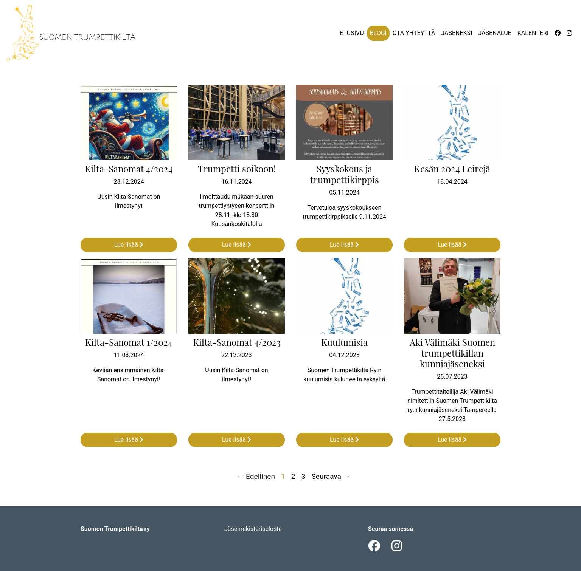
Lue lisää (128, 244)
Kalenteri (532, 33)
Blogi (378, 33)
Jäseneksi (456, 33)
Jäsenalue (494, 33)
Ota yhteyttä (414, 33)
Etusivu (352, 33)
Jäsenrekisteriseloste (253, 528)
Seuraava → (330, 476)
